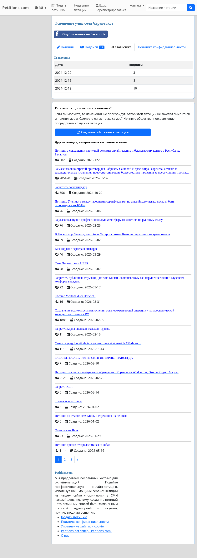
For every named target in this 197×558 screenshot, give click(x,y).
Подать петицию (59, 7)
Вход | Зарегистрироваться (111, 7)
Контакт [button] (135, 5)
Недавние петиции (81, 7)
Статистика (121, 47)
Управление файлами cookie (82, 526)
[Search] (166, 7)
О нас (65, 535)
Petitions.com (15, 7)
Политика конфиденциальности (162, 47)
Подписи (92, 47)
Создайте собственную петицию (103, 132)
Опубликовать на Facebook (79, 34)
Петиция (65, 47)
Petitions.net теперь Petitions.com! (86, 531)
